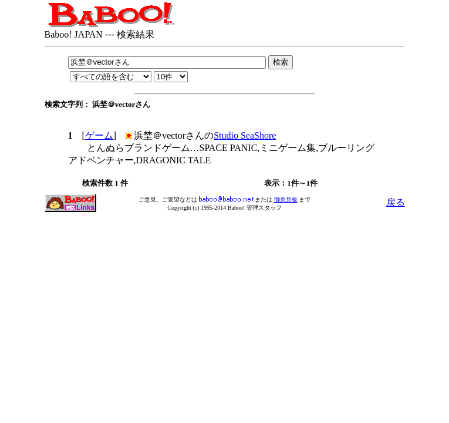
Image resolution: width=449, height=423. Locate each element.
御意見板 (286, 199)
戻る (395, 202)
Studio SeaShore (245, 135)
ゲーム (99, 135)
